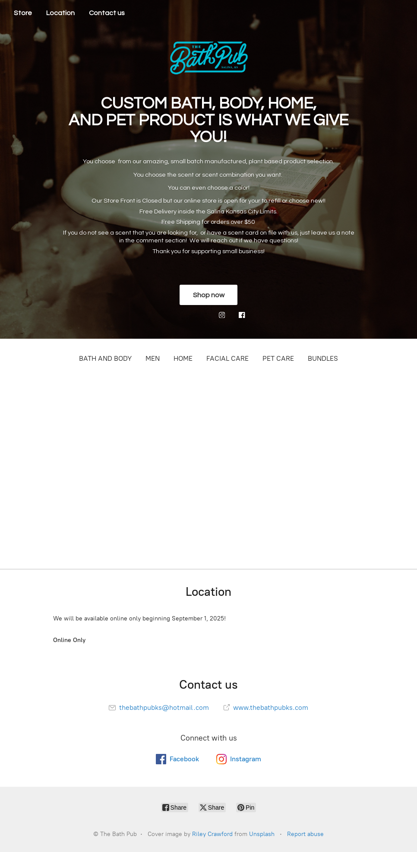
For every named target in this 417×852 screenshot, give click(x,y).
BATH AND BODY (105, 358)
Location (60, 13)
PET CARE (278, 358)
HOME (183, 358)
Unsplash (262, 834)
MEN (152, 358)
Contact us (107, 13)
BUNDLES (323, 358)
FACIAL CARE (227, 358)
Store (23, 13)
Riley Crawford (212, 834)
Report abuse (305, 834)
